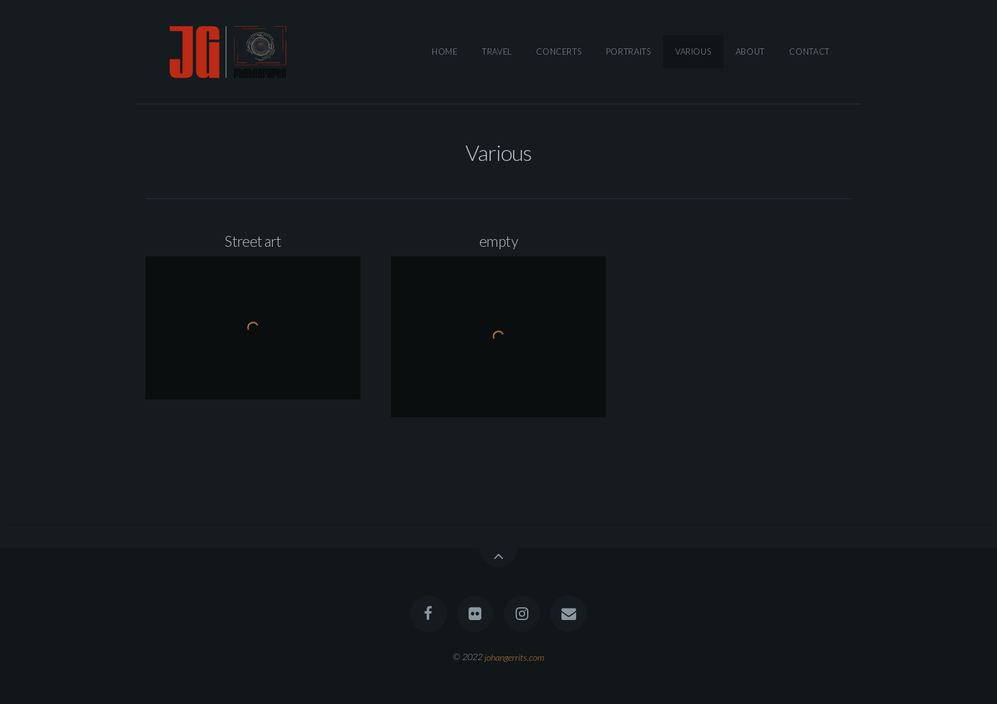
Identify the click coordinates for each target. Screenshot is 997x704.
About (750, 51)
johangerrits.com (514, 656)
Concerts (558, 51)
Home (445, 51)
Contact (809, 51)
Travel (497, 51)
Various (693, 51)
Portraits (628, 51)
